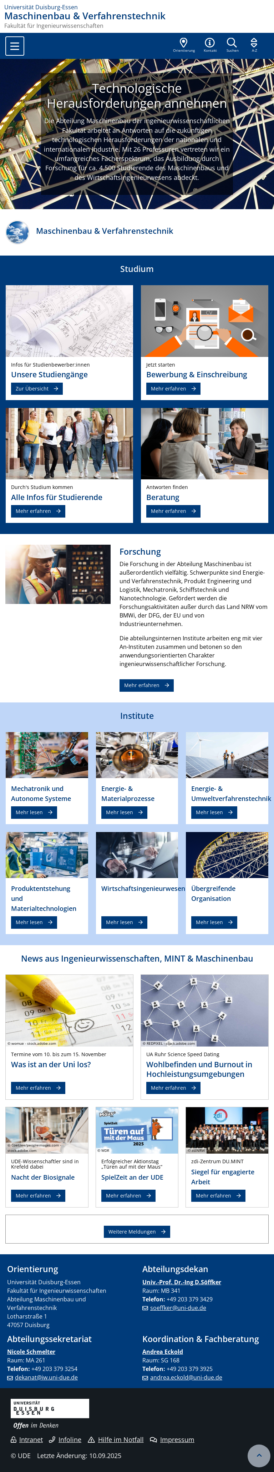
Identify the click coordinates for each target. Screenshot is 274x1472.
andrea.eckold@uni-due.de (186, 1377)
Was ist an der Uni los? (51, 1064)
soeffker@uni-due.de (178, 1308)
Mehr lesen (29, 812)
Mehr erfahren (168, 388)
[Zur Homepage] (137, 7)
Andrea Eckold (162, 1352)
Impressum (172, 1439)
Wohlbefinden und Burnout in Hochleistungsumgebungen (199, 1069)
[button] (210, 46)
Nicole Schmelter (31, 1352)
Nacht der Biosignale (43, 1177)
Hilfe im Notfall (116, 1439)
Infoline (65, 1439)
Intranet (27, 1439)
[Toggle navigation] (14, 46)
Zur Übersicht (32, 388)
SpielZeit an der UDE (132, 1177)
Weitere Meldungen (132, 1231)
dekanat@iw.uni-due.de (46, 1377)
